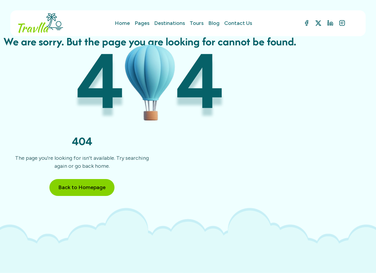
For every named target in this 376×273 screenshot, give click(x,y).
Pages (142, 23)
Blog (214, 23)
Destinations (169, 23)
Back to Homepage (82, 187)
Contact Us (238, 23)
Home (122, 23)
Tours (197, 23)
